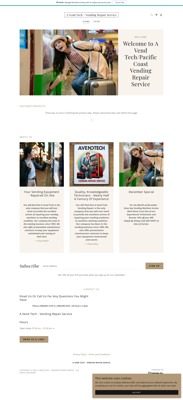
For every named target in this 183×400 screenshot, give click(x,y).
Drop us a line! (34, 339)
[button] (161, 15)
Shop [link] (97, 21)
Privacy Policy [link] (79, 354)
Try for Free (119, 2)
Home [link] (86, 21)
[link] (91, 15)
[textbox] (92, 266)
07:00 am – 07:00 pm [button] (42, 328)
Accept (157, 392)
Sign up (154, 266)
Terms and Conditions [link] (99, 354)
